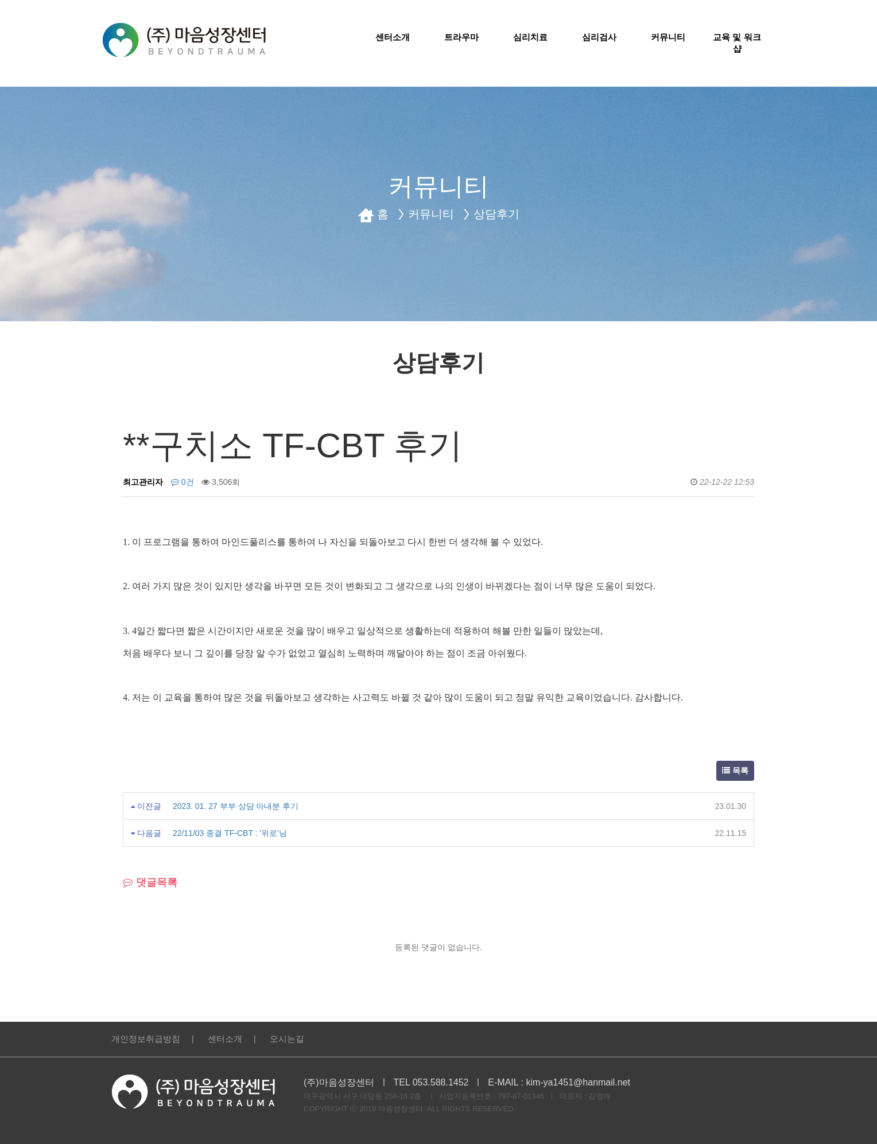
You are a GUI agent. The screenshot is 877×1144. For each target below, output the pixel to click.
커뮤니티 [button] (668, 37)
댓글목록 (150, 882)
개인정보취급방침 (145, 1039)
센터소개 (225, 1039)
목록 (735, 770)
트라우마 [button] (461, 37)
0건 (182, 482)
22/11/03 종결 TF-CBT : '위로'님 (230, 833)
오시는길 (287, 1039)
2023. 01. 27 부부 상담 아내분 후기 (235, 806)
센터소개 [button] (392, 37)
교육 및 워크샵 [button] (736, 42)
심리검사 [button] (599, 37)
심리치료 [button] (530, 37)
